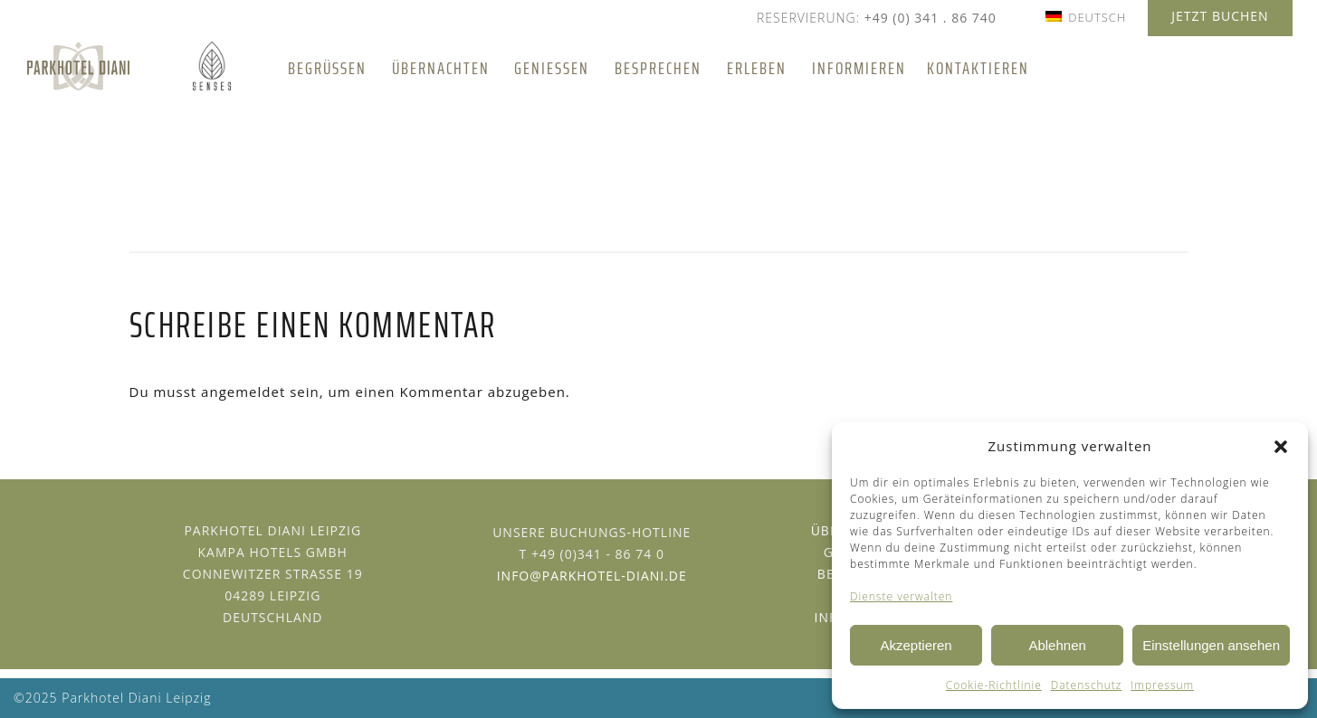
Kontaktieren (978, 67)
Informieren (859, 67)
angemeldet (243, 392)
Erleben (757, 67)
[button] (1281, 447)
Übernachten (441, 67)
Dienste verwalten (901, 596)
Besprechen (658, 67)
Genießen (551, 67)
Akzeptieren (915, 645)
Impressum (1162, 685)
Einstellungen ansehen (1211, 645)
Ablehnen (1056, 645)
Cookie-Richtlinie (994, 685)
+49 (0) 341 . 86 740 (930, 17)
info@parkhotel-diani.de (592, 575)
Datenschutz (1086, 685)
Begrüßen (327, 67)
